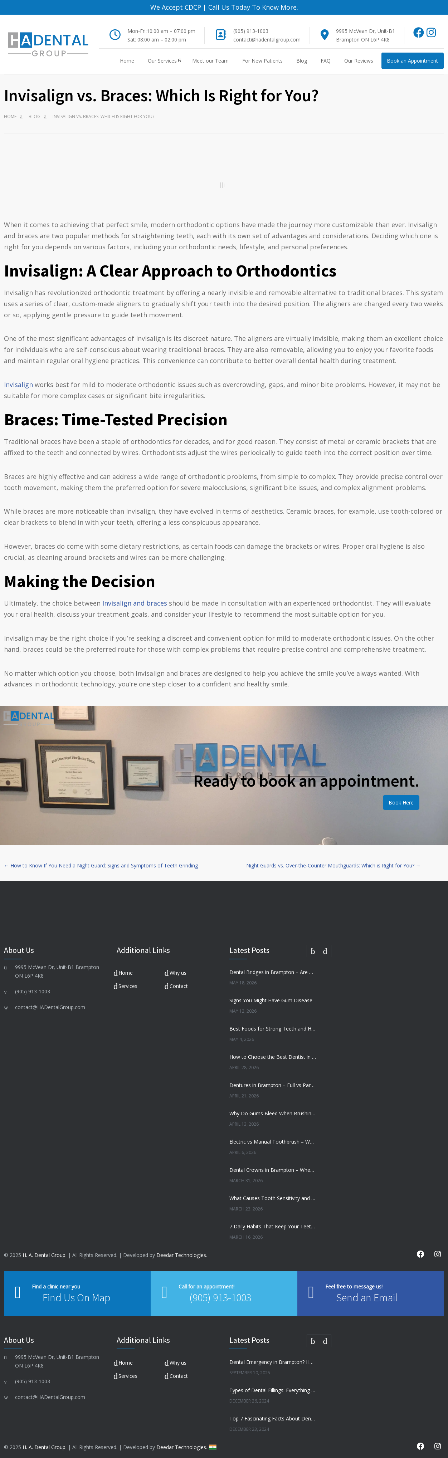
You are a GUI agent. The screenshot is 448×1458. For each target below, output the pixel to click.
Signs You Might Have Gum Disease (270, 995)
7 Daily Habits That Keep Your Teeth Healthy (272, 1221)
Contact (179, 980)
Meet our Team (210, 55)
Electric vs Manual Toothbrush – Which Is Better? (272, 1136)
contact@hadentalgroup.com (267, 34)
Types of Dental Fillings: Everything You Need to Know (272, 1385)
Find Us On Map (77, 1292)
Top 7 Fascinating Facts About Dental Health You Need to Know (272, 1413)
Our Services (162, 55)
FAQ (326, 55)
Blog (301, 55)
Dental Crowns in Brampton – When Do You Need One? (272, 1164)
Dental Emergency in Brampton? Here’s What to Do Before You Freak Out (272, 1357)
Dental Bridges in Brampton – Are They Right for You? (272, 967)
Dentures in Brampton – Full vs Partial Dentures (272, 1080)
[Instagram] (431, 29)
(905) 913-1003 (250, 26)
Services (127, 980)
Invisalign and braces (135, 598)
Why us (178, 967)
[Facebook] (418, 29)
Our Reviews (358, 55)
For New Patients (262, 55)
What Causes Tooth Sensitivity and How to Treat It (272, 1193)
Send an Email (354, 1292)
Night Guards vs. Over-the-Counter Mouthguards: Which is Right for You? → (333, 860)
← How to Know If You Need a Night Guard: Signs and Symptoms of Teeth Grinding (101, 860)
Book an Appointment (412, 55)
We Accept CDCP (175, 7)
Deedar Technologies (181, 1250)
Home (127, 55)
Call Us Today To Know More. (252, 7)
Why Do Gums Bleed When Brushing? (272, 1108)
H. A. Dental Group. (45, 1250)
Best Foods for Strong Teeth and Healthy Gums (272, 1023)
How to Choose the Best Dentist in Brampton (272, 1051)
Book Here (401, 797)
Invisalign (18, 379)
